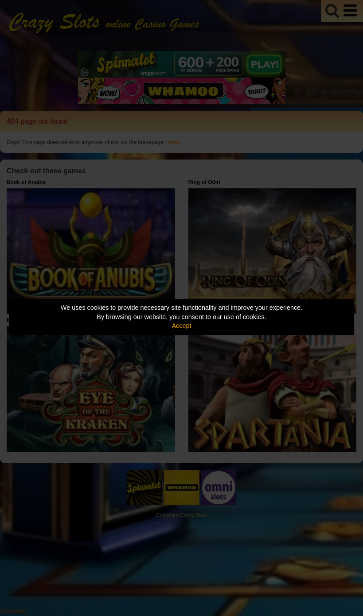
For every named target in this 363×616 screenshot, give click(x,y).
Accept (181, 325)
